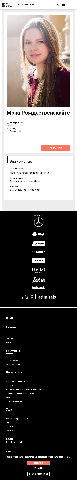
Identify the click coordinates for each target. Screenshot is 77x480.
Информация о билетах (15, 382)
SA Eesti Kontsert (12, 360)
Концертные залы (27, 5)
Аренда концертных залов (17, 419)
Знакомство (11, 327)
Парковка (10, 386)
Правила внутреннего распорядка (20, 393)
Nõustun (38, 463)
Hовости (9, 339)
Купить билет (55, 148)
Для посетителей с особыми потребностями (24, 389)
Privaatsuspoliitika (38, 474)
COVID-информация (14, 401)
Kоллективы (11, 331)
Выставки (10, 427)
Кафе (8, 397)
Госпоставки (11, 335)
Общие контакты (13, 364)
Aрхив (8, 343)
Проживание (11, 431)
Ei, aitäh (38, 468)
